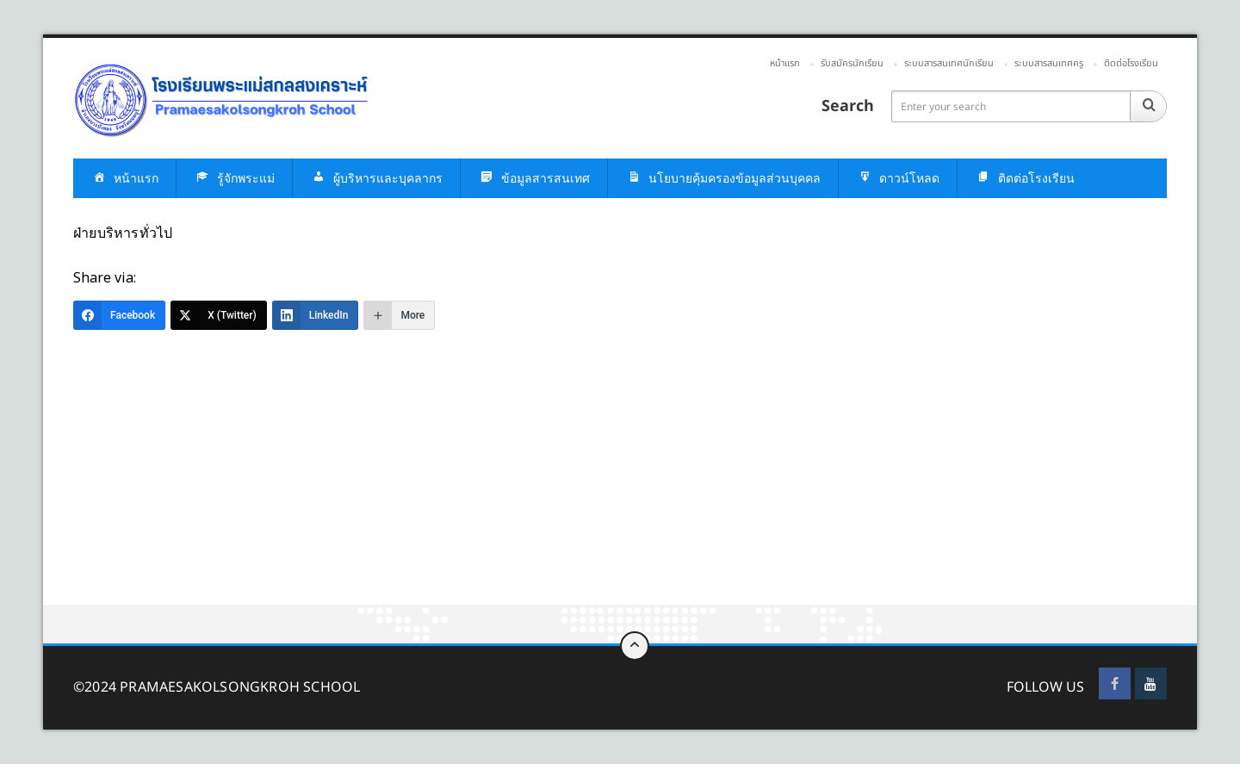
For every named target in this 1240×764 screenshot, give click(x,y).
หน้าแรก (785, 63)
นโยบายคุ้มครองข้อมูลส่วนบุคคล (723, 179)
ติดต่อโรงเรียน (1131, 63)
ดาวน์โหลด (897, 179)
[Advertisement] (559, 477)
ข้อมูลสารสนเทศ (534, 179)
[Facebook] (119, 315)
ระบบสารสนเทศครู (1048, 63)
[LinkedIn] (315, 315)
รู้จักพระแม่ (234, 179)
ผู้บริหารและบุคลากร (376, 179)
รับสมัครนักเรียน (852, 63)
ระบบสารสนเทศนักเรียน (949, 63)
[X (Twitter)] (218, 315)
